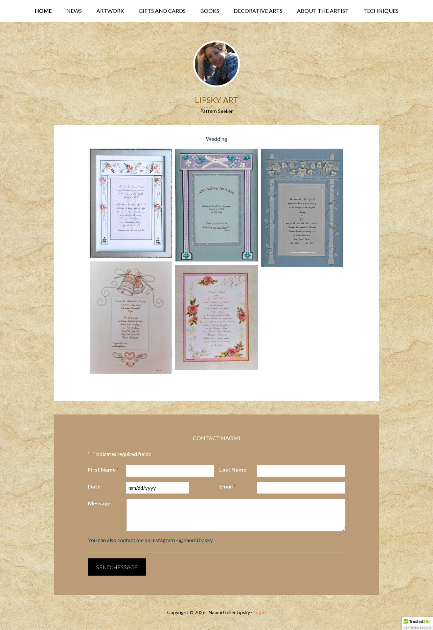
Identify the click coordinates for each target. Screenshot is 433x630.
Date (94, 486)
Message (99, 503)
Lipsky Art (216, 100)
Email (227, 486)
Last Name (232, 469)
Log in (259, 612)
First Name (103, 470)
